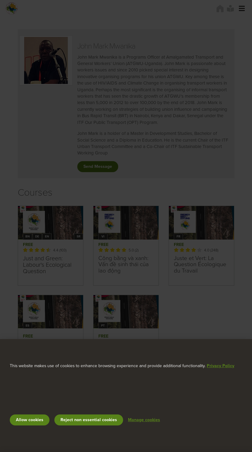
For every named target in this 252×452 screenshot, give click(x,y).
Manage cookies (144, 419)
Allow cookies (29, 419)
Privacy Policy (220, 365)
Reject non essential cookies (88, 419)
